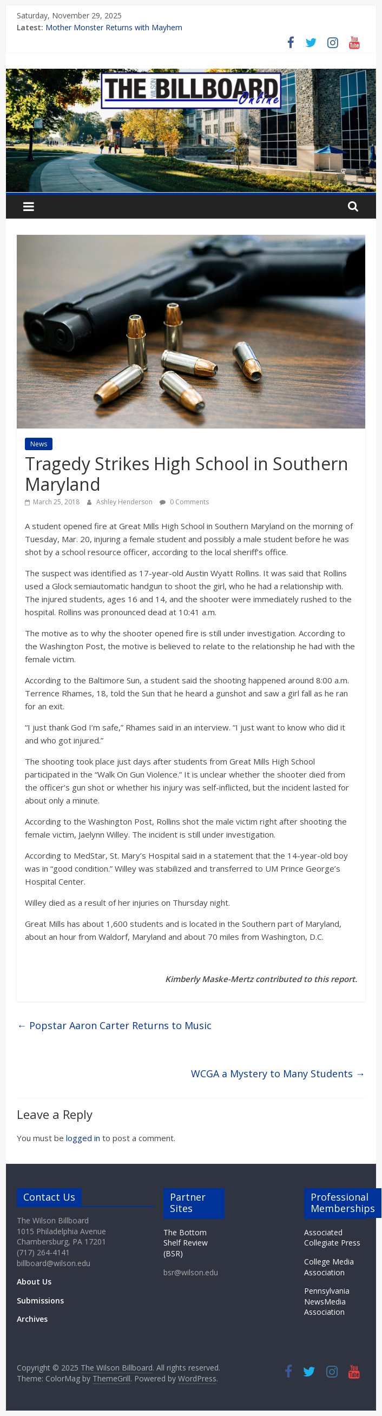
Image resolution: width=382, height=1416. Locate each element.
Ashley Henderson (125, 501)
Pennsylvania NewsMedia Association (327, 1301)
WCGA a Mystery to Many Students (278, 1073)
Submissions (40, 1300)
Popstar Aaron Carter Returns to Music (114, 1025)
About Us (34, 1281)
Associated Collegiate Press (332, 1237)
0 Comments (184, 501)
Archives (32, 1319)
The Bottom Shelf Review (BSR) (185, 1243)
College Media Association (329, 1266)
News (38, 444)
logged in (83, 1137)
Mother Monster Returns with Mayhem (113, 27)
